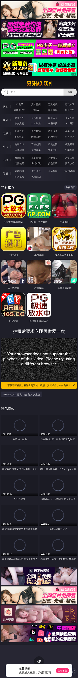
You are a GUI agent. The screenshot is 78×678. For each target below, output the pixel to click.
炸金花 (36, 110)
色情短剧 (36, 176)
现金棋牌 (53, 110)
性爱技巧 (69, 163)
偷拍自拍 (36, 131)
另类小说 (36, 163)
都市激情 (19, 157)
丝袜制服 (36, 123)
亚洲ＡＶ (19, 117)
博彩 (5, 107)
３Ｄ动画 (69, 117)
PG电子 (19, 104)
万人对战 (53, 104)
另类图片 (69, 150)
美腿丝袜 (19, 150)
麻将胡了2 (19, 110)
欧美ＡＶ (53, 117)
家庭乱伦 (36, 157)
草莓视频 (53, 171)
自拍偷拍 (36, 117)
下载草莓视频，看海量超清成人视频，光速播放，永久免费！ (41, 385)
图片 (5, 147)
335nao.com (39, 83)
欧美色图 (53, 144)
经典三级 (36, 136)
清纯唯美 (36, 150)
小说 (5, 160)
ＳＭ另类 (69, 123)
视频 (5, 120)
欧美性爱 (69, 131)
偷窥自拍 (19, 144)
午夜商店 (36, 171)
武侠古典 (69, 157)
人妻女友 (53, 157)
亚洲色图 (36, 144)
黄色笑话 (53, 163)
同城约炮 (19, 171)
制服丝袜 (19, 136)
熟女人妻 (19, 123)
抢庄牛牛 (69, 110)
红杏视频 (19, 176)
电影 (5, 133)
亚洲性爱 (19, 131)
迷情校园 (19, 163)
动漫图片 (69, 144)
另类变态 (69, 136)
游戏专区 (69, 104)
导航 (5, 173)
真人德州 (36, 104)
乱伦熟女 (53, 136)
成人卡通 (53, 131)
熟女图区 (53, 150)
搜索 (70, 92)
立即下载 (62, 670)
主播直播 (53, 123)
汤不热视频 (70, 171)
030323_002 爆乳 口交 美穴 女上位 (22, 394)
